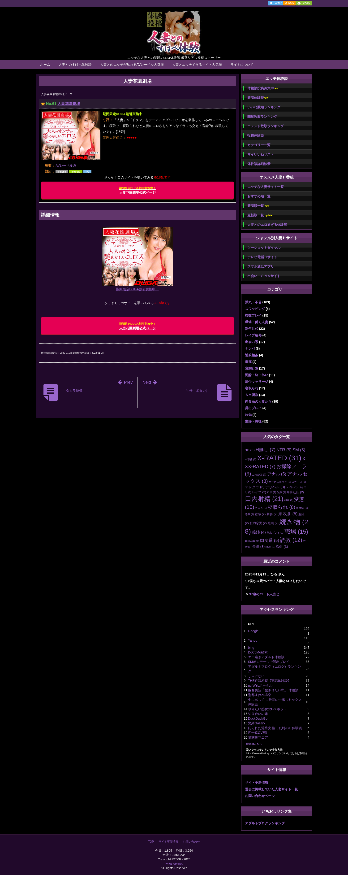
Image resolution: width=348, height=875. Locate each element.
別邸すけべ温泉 (259, 695)
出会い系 (251, 342)
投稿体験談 (255, 135)
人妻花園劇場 (68, 104)
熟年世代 (251, 329)
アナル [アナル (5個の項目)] (276, 474)
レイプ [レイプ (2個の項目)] (259, 492)
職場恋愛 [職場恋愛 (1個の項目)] (252, 541)
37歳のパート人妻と (264, 594)
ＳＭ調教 (251, 395)
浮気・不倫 (253, 302)
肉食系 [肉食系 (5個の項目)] (269, 540)
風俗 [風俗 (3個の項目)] (281, 546)
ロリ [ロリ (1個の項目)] (271, 492)
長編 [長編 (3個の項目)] (258, 546)
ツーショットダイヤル (263, 247)
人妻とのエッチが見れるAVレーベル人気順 (132, 64)
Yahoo (252, 640)
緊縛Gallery (256, 723)
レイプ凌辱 (253, 335)
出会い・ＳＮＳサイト (263, 276)
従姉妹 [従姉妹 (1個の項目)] (302, 507)
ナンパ (250, 348)
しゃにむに (256, 676)
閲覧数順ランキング (262, 116)
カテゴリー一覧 (259, 145)
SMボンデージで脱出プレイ (268, 662)
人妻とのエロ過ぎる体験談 (267, 224)
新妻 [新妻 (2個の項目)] (271, 514)
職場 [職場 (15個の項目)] (296, 531)
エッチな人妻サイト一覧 (265, 186)
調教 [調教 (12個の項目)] (291, 540)
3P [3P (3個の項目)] (250, 450)
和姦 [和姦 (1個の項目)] (288, 500)
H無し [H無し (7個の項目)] (265, 449)
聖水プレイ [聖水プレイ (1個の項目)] (275, 532)
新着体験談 (257, 98)
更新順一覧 (260, 215)
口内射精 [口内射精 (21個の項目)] (264, 498)
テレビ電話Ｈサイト (262, 257)
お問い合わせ (191, 841)
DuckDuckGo (257, 718)
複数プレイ (253, 315)
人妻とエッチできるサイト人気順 (197, 64)
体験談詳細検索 (259, 163)
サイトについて (241, 64)
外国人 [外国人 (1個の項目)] (261, 507)
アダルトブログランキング (265, 823)
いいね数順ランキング (263, 107)
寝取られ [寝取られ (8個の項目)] (281, 507)
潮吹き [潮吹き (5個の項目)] (287, 513)
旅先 (248, 415)
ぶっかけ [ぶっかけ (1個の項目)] (259, 474)
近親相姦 (251, 355)
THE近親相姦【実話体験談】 (269, 681)
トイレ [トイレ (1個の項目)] (291, 487)
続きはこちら (254, 743)
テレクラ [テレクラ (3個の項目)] (255, 487)
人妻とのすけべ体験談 (75, 64)
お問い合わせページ (260, 796)
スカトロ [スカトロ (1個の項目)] (299, 481)
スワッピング (255, 309)
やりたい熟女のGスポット (267, 709)
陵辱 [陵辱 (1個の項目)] (270, 546)
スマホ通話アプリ (260, 266)
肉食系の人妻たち (258, 401)
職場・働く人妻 (256, 322)
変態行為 (251, 368)
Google (253, 631)
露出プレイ (253, 408)
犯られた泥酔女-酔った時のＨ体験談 (275, 728)
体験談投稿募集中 (262, 88)
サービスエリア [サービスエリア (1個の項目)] (280, 481)
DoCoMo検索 (258, 652)
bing (251, 647)
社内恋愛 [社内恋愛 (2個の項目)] (258, 523)
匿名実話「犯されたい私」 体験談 (273, 690)
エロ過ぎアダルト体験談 (266, 657)
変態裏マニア (258, 737)
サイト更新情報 (256, 782)
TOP (151, 841)
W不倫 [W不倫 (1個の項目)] (250, 459)
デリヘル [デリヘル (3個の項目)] (275, 487)
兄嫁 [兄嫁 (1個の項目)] (281, 492)
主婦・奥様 (253, 421)
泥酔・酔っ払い (256, 375)
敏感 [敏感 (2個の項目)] (260, 514)
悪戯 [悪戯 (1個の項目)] (249, 514)
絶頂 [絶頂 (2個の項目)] (273, 523)
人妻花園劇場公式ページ (137, 190)
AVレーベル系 (66, 165)
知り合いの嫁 (258, 714)
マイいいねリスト (260, 154)
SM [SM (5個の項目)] (298, 450)
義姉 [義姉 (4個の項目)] (259, 532)
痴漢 (248, 362)
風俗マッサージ (256, 381)
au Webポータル (260, 685)
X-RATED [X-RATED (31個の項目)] (279, 458)
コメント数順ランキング (265, 126)
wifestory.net (173, 863)
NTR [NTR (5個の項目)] (284, 450)
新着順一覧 (258, 206)
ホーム (45, 64)
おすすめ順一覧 (259, 196)
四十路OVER (257, 733)
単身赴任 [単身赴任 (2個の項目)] (295, 492)
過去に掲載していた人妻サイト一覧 (271, 789)
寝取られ (251, 388)
